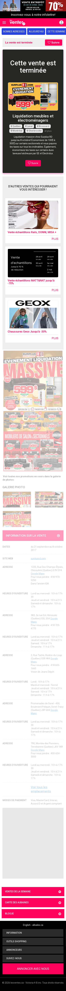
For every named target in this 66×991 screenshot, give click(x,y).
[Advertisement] (33, 843)
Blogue (33, 913)
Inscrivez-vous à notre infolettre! (33, 15)
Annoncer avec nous (33, 968)
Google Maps (37, 573)
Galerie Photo (13, 487)
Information (13, 932)
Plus (55, 238)
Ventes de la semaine (33, 891)
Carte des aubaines (33, 902)
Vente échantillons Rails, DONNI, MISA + (32, 232)
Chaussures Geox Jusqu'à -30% (27, 331)
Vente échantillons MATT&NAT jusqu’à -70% (31, 282)
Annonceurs (13, 950)
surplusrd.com (38, 558)
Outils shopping (15, 941)
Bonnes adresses (14, 31)
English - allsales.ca (33, 925)
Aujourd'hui (36, 31)
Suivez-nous (13, 958)
